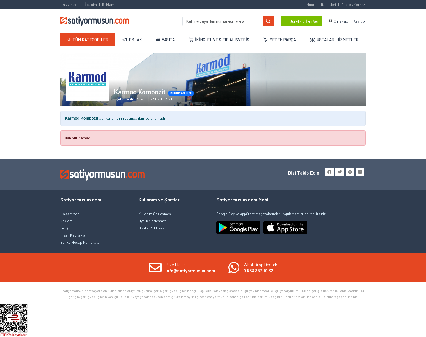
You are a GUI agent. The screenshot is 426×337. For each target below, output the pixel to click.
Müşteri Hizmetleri (321, 4)
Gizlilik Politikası (151, 228)
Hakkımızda (70, 4)
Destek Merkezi (353, 4)
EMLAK (132, 39)
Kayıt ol (359, 21)
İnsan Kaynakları (74, 235)
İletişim (91, 4)
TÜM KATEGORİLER (87, 39)
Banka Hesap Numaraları (81, 242)
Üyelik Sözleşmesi (153, 220)
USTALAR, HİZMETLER (334, 39)
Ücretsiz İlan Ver (301, 21)
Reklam (108, 4)
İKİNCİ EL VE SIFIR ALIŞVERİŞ (219, 39)
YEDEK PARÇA (279, 39)
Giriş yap (341, 21)
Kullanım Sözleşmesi (155, 213)
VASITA (165, 39)
